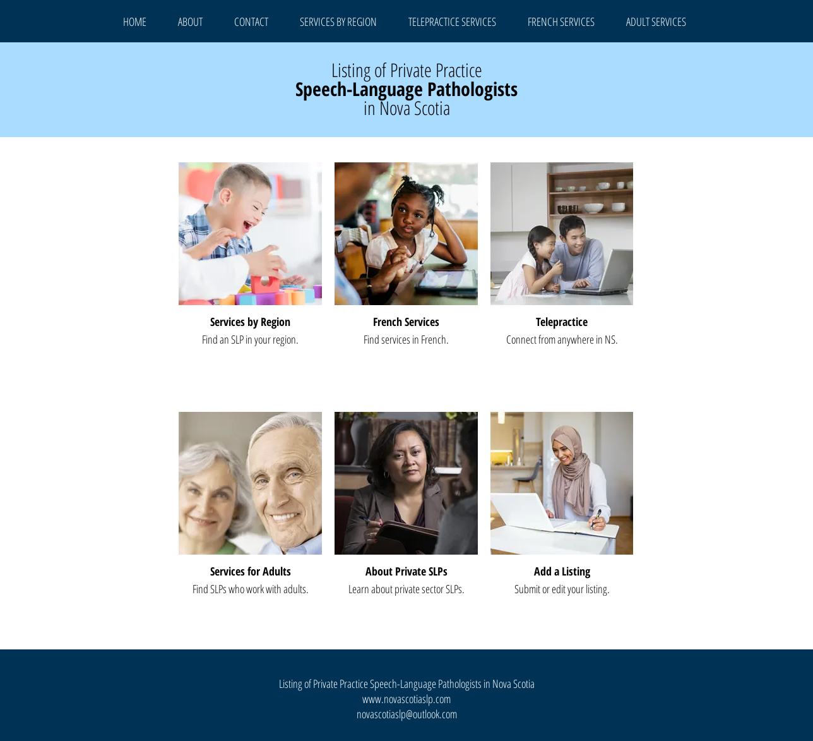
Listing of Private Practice (406, 70)
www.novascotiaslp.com (406, 698)
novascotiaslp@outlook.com (407, 713)
